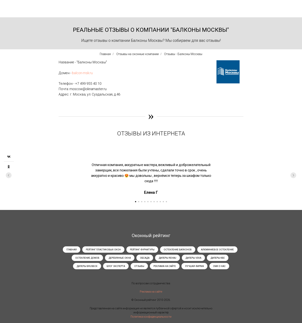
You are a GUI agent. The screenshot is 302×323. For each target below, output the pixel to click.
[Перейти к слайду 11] (166, 201)
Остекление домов (87, 258)
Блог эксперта (116, 266)
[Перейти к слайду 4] (144, 201)
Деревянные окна (120, 258)
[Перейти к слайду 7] (154, 201)
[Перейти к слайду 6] (151, 201)
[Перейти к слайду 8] (157, 201)
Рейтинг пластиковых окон (103, 249)
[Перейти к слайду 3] (141, 201)
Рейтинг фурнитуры (142, 249)
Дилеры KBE (218, 258)
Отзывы (139, 266)
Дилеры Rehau (167, 258)
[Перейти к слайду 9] (160, 201)
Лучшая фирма (194, 266)
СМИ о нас (219, 266)
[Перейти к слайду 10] (163, 201)
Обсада (144, 258)
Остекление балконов (178, 249)
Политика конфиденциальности (151, 316)
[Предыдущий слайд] (9, 175)
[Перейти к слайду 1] (135, 201)
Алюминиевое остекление (217, 249)
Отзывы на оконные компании (137, 54)
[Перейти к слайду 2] (138, 201)
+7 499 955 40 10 (88, 83)
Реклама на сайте (165, 266)
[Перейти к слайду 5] (147, 201)
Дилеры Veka (193, 258)
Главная (105, 54)
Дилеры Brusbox (87, 266)
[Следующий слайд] (293, 175)
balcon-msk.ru (82, 73)
